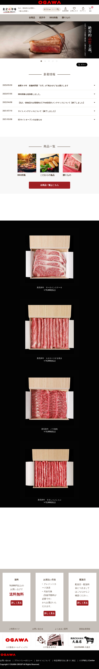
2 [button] (45, 61)
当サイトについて (43, 660)
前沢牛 (42, 17)
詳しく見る (16, 603)
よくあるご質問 (61, 629)
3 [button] (49, 61)
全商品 (32, 17)
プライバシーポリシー (23, 660)
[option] (49, 39)
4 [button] (53, 61)
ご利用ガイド (14, 629)
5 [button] (57, 61)
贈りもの (66, 17)
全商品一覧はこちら (49, 185)
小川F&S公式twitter (87, 660)
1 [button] (41, 61)
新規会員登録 (84, 629)
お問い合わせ (37, 629)
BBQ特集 (54, 17)
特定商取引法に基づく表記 (65, 660)
